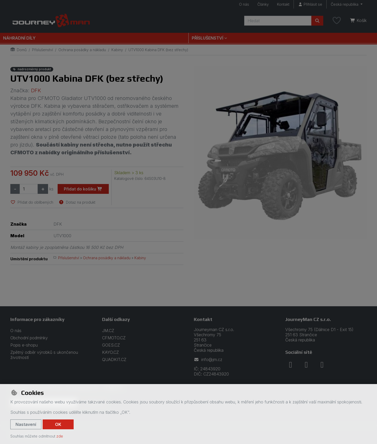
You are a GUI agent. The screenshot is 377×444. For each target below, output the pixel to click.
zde (59, 436)
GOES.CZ (111, 345)
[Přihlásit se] (310, 4)
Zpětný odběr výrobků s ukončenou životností (44, 355)
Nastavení (26, 424)
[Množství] (29, 189)
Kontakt (283, 4)
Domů (18, 50)
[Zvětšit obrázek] (280, 152)
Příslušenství (42, 50)
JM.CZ (108, 330)
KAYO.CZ (110, 352)
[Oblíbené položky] (336, 20)
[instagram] (306, 364)
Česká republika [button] (345, 4)
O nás (244, 4)
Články (263, 4)
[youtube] (322, 364)
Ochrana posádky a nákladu (82, 50)
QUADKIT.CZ (114, 359)
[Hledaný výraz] (277, 21)
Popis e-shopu (24, 345)
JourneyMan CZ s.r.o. (308, 319)
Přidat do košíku (83, 189)
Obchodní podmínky (29, 337)
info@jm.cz (208, 359)
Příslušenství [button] (207, 38)
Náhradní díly (19, 38)
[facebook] (290, 364)
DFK (36, 90)
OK (58, 424)
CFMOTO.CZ (114, 337)
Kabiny (117, 50)
